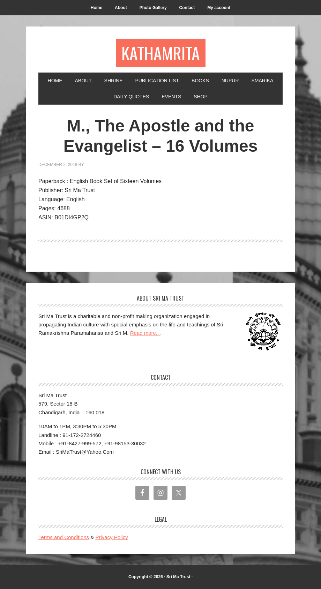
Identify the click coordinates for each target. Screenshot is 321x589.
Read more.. (145, 333)
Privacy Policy (111, 537)
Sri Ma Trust (178, 576)
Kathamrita (160, 52)
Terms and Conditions (63, 537)
